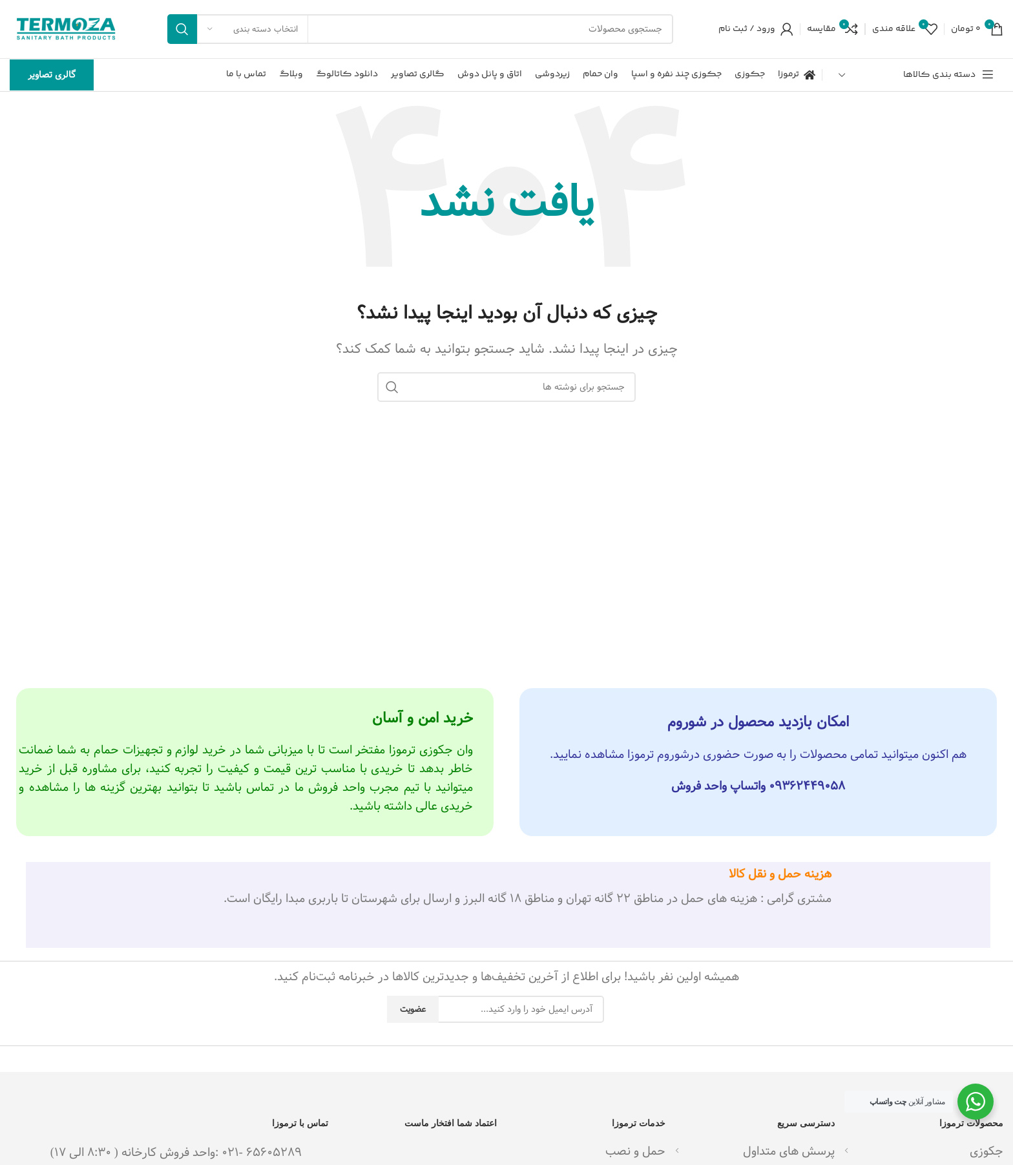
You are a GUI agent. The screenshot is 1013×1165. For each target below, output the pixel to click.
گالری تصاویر (52, 75)
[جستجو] (420, 29)
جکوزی (986, 1151)
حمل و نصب (635, 1151)
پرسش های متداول (789, 1151)
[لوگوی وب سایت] (66, 29)
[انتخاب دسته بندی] (252, 29)
